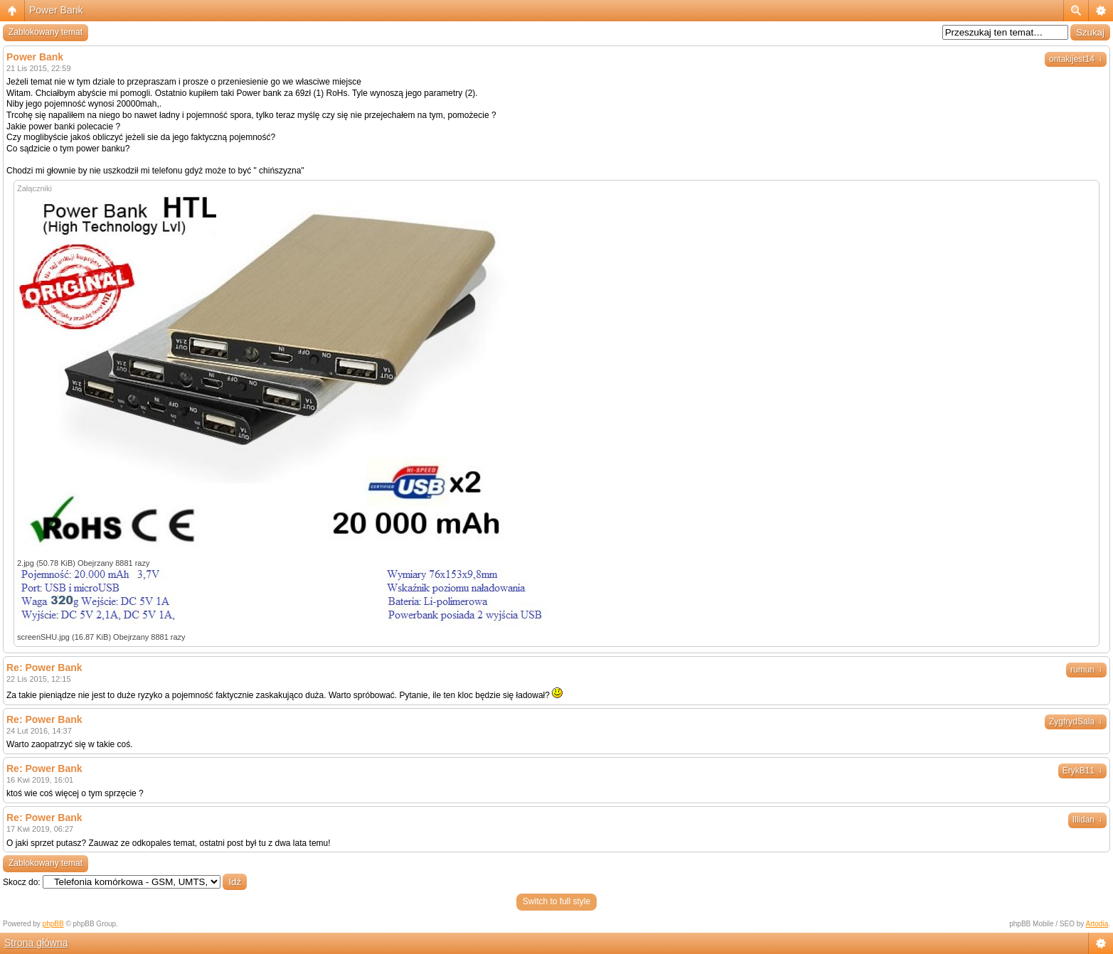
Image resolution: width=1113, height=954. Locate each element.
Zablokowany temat (45, 32)
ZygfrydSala (1075, 722)
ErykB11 (1082, 771)
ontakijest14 (1075, 59)
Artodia (1097, 924)
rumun (1086, 670)
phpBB (53, 924)
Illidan (1087, 820)
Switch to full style (556, 901)
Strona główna (36, 942)
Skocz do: (22, 882)
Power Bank (55, 10)
